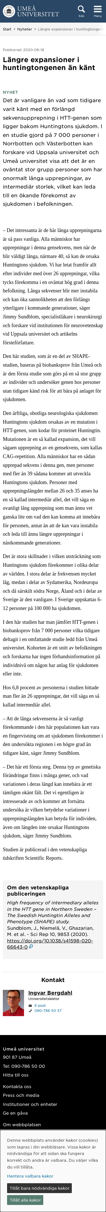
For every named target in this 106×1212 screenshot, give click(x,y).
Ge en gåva (15, 1112)
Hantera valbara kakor (30, 1175)
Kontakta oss (17, 1086)
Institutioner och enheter (30, 1104)
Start (7, 29)
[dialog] (53, 1171)
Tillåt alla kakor (25, 1199)
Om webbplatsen (22, 1124)
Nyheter (24, 29)
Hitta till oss (16, 1074)
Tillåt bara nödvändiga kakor (40, 1188)
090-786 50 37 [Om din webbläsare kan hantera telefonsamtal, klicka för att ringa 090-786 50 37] (48, 1010)
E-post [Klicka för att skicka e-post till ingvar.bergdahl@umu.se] (40, 1005)
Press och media (21, 1095)
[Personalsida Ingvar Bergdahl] (50, 993)
